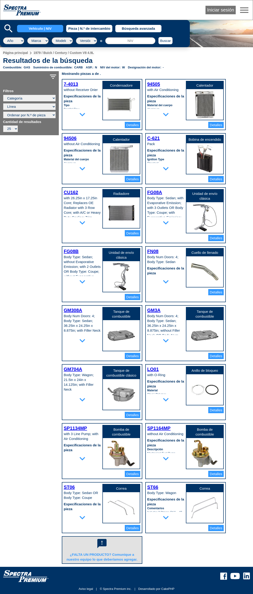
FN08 (152, 251)
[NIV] (130, 40)
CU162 (71, 192)
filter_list (53, 77)
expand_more (82, 114)
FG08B (71, 251)
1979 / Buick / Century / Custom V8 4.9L (63, 53)
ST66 (152, 487)
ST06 (69, 487)
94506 (70, 138)
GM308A (73, 310)
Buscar (165, 41)
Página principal (15, 53)
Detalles (132, 125)
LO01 (153, 369)
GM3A (154, 310)
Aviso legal (86, 589)
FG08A (154, 192)
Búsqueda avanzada (138, 28)
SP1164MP (158, 428)
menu (244, 10)
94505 (153, 84)
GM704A (73, 369)
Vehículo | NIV (40, 28)
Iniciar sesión (220, 9)
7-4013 (71, 84)
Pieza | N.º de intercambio (89, 28)
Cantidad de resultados (22, 122)
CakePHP (167, 589)
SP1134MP (75, 428)
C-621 (153, 138)
